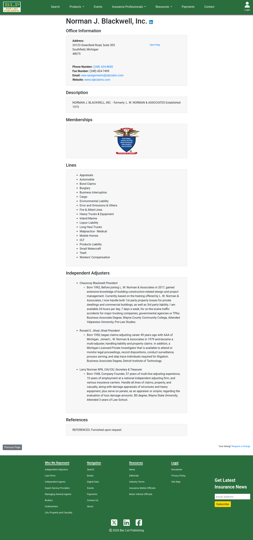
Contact (209, 6)
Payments (188, 6)
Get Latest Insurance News (231, 484)
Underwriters (51, 506)
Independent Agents (55, 481)
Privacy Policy (178, 475)
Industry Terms (136, 481)
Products (76, 6)
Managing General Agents (58, 494)
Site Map (175, 481)
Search (55, 6)
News (132, 469)
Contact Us (92, 500)
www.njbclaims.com (97, 79)
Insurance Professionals (128, 6)
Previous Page (12, 447)
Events (98, 6)
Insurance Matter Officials (142, 488)
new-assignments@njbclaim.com (102, 75)
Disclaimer (176, 469)
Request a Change (241, 446)
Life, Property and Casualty (58, 512)
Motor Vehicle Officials (140, 494)
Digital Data (93, 481)
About (90, 506)
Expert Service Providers (57, 488)
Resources (163, 6)
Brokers (49, 500)
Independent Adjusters (56, 469)
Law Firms (50, 475)
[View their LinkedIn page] (151, 22)
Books (90, 475)
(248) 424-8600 (103, 66)
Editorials (134, 475)
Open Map (155, 44)
